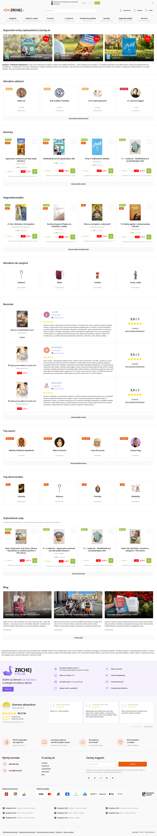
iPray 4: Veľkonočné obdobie (97, 159)
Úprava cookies (68, 830)
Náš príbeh (45, 769)
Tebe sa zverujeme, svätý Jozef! (97, 224)
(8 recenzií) (61, 232)
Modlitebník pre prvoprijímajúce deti (59, 159)
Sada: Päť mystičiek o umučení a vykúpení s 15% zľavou (135, 548)
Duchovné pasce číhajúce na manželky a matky (59, 225)
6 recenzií (135, 363)
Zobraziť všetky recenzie (78, 416)
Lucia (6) (54, 311)
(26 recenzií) (23, 230)
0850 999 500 (14, 762)
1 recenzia (134, 327)
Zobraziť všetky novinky (78, 183)
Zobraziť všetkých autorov (79, 462)
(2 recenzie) (99, 165)
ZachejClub (45, 764)
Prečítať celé (7, 627)
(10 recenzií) (99, 230)
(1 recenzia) (23, 168)
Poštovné (59, 830)
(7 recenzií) (137, 232)
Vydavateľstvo (46, 766)
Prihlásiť (132, 762)
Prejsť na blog (78, 635)
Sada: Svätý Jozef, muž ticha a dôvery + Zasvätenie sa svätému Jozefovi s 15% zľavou (21, 549)
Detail (97, 3)
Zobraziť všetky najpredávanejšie (78, 248)
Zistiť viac (8, 687)
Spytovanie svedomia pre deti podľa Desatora (21, 160)
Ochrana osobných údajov (45, 830)
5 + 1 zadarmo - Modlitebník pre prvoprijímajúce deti (135, 160)
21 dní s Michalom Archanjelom (21, 224)
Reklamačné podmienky (27, 830)
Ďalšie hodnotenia (18, 705)
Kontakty (44, 761)
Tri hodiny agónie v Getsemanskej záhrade (135, 225)
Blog (43, 772)
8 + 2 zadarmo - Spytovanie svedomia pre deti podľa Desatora (59, 548)
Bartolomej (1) (56, 346)
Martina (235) (56, 382)
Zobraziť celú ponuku (78, 571)
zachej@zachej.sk (15, 768)
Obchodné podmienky (10, 830)
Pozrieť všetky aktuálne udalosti (78, 119)
